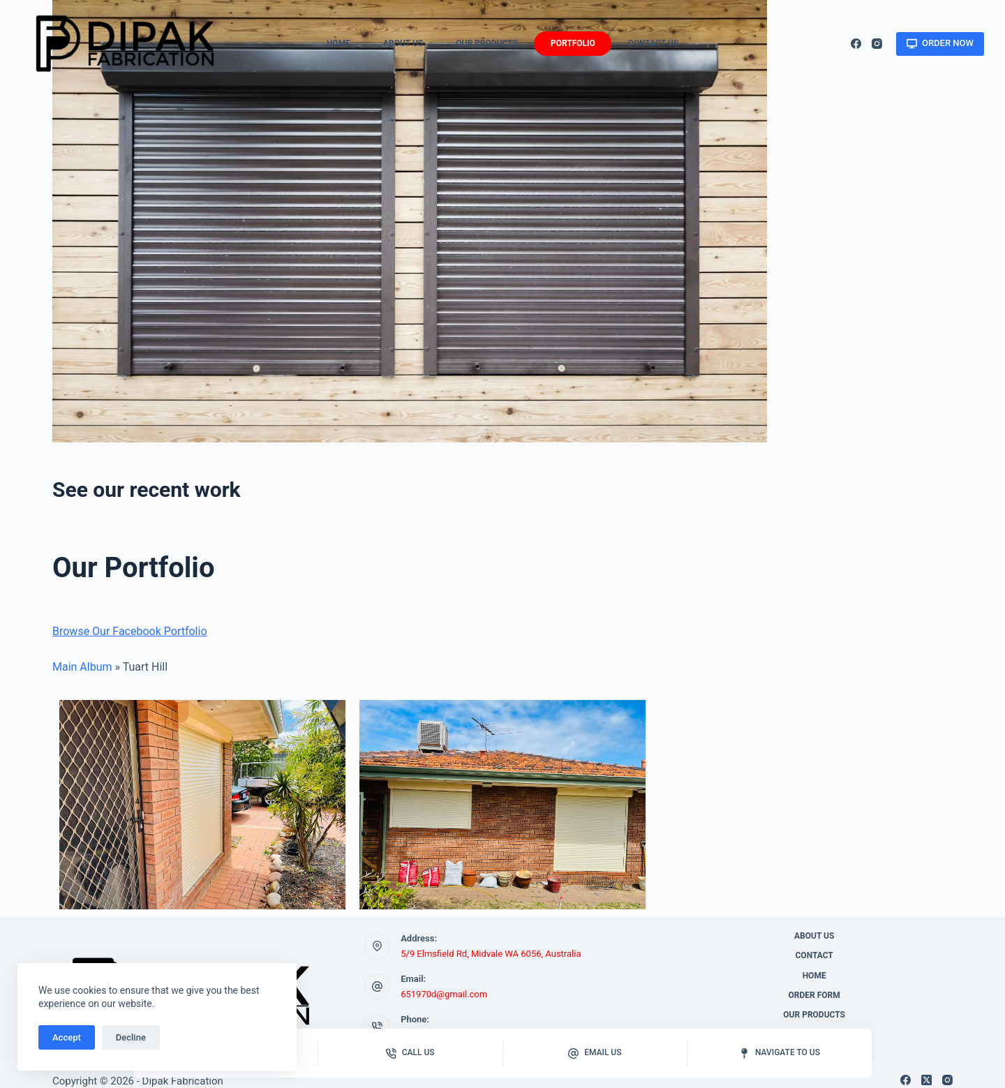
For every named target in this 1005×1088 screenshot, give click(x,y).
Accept (66, 1037)
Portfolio (573, 43)
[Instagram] (877, 43)
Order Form (814, 995)
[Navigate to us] (779, 1053)
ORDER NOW (940, 43)
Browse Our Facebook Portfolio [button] (129, 631)
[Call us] (410, 1053)
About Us (403, 43)
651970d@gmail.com (444, 994)
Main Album (82, 666)
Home (338, 43)
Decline (131, 1037)
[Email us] (595, 1053)
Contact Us (653, 43)
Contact (814, 955)
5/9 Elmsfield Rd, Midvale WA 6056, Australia (491, 953)
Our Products (487, 43)
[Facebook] (856, 43)
